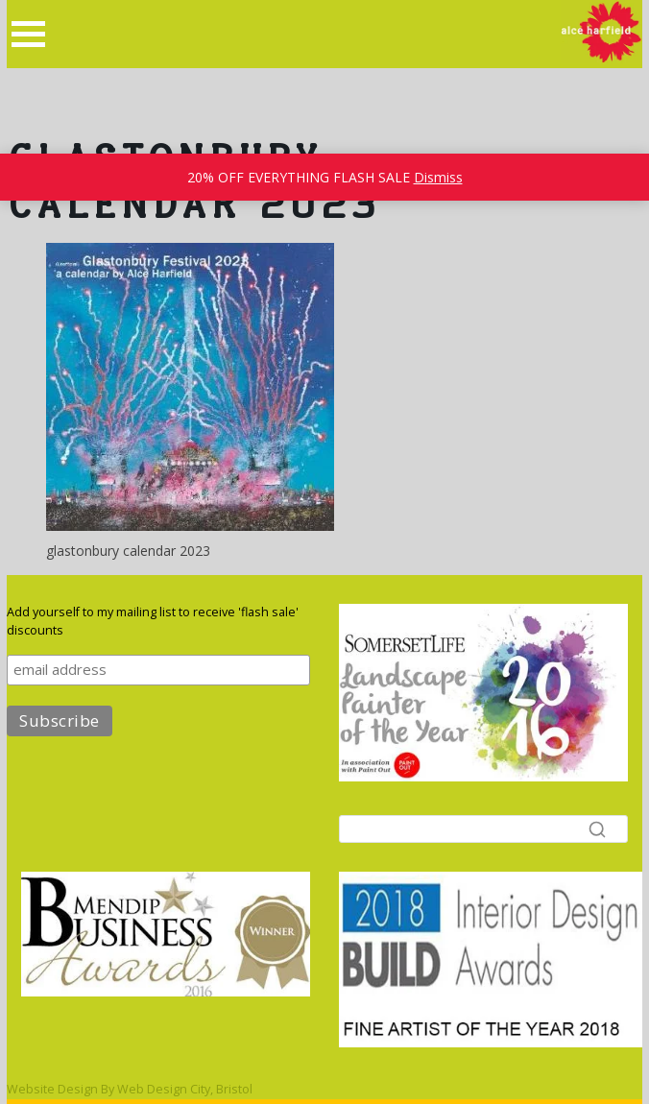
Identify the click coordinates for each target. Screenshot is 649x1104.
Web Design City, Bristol (184, 1089)
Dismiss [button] (438, 177)
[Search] (483, 829)
